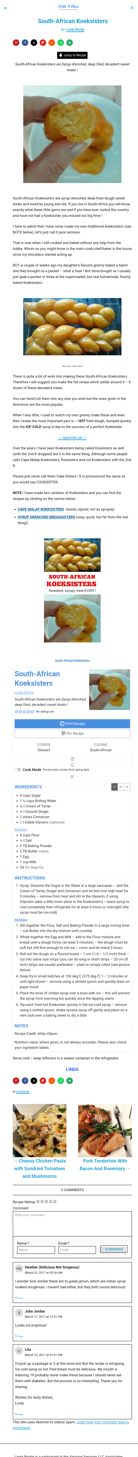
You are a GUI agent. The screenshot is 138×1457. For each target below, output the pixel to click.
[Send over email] (69, 42)
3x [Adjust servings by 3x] (127, 786)
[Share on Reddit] (51, 42)
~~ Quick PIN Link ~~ (72, 437)
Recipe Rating (24, 1202)
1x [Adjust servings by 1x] (114, 786)
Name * (23, 1243)
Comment (20, 1208)
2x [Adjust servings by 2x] (120, 786)
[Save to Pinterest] (16, 42)
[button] (16, 711)
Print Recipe (72, 724)
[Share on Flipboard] (43, 42)
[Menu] (5, 8)
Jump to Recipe (72, 55)
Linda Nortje (75, 29)
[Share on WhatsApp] (60, 42)
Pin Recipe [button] (72, 733)
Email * (64, 1243)
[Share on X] (34, 42)
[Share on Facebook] (25, 42)
